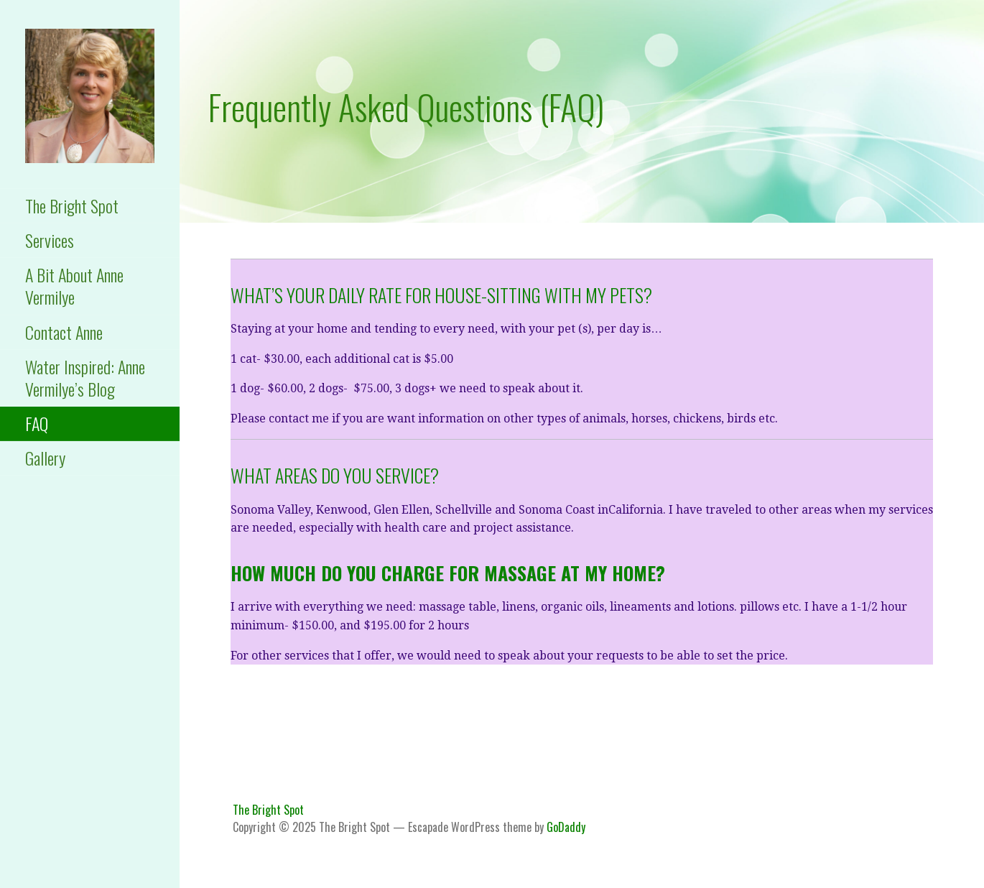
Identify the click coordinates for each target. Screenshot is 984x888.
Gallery (45, 458)
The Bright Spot (72, 205)
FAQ (36, 423)
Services (49, 240)
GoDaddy (566, 827)
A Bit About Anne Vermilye (74, 286)
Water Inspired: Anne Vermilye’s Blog (85, 377)
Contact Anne (64, 332)
